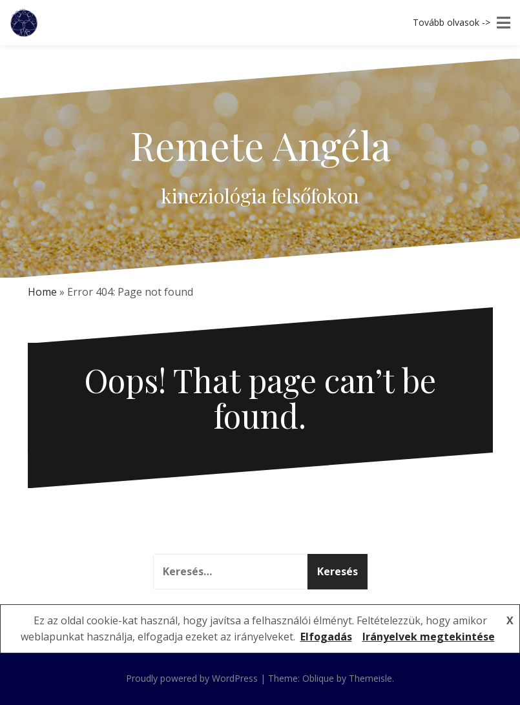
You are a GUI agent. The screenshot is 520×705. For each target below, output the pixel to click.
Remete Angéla (260, 144)
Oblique (318, 678)
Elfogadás (326, 636)
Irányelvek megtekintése (428, 636)
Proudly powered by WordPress (192, 678)
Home (42, 292)
